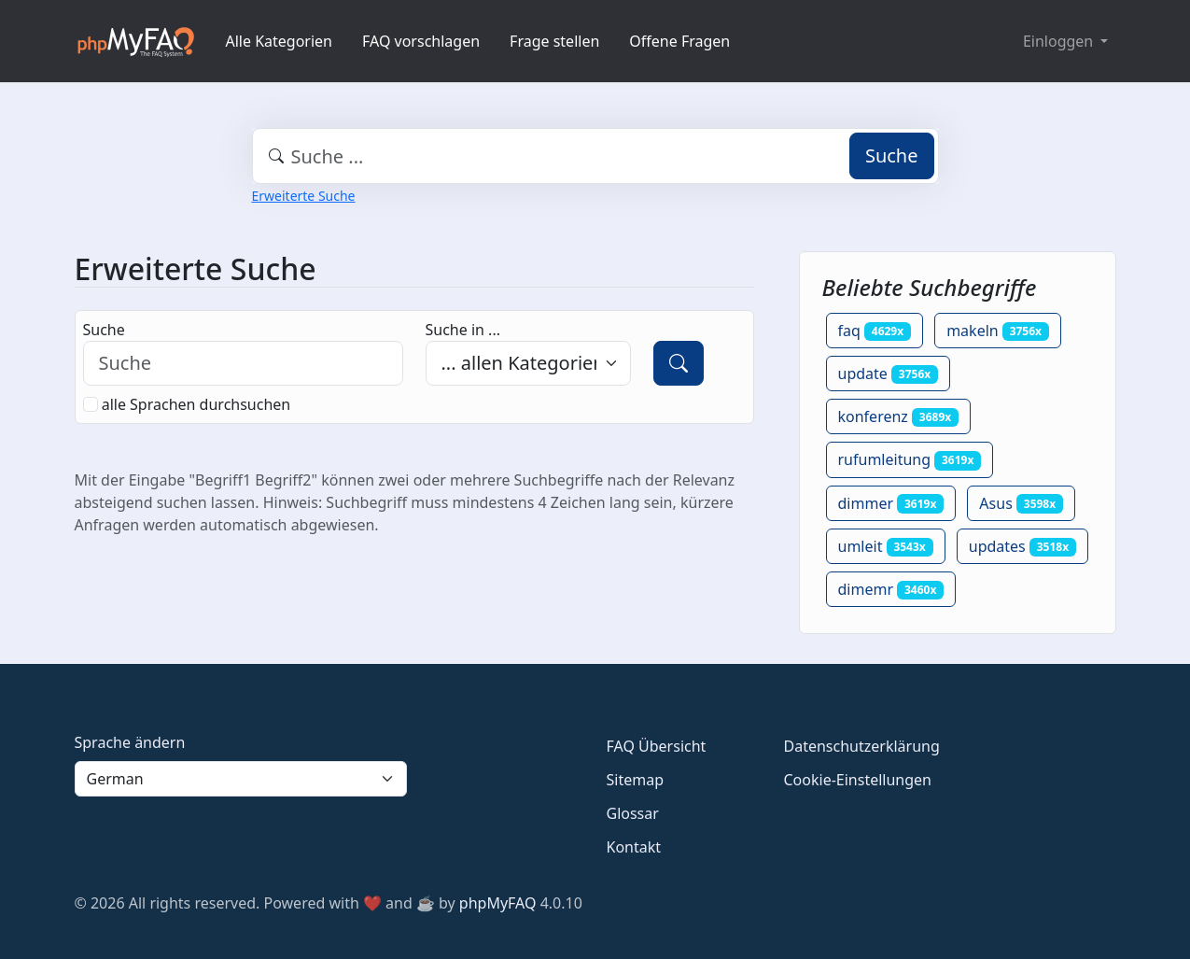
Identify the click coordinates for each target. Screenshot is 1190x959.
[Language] (241, 779)
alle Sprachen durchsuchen (196, 404)
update (888, 373)
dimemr (891, 589)
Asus (1021, 503)
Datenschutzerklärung (862, 746)
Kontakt (634, 847)
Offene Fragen (679, 41)
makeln (997, 330)
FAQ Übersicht (657, 746)
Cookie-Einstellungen (857, 779)
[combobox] (595, 156)
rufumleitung (910, 459)
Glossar (633, 813)
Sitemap (636, 779)
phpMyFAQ (498, 903)
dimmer (891, 503)
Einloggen (1060, 41)
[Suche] (678, 363)
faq (874, 330)
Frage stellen (554, 41)
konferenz (898, 416)
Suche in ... (463, 329)
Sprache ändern (130, 742)
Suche (891, 155)
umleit (885, 546)
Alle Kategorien (279, 41)
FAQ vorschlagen (421, 41)
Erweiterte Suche (304, 195)
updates (1022, 546)
